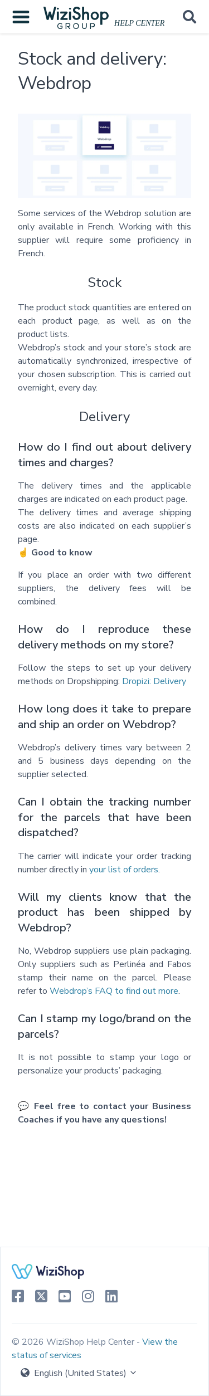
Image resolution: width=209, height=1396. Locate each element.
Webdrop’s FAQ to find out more (114, 991)
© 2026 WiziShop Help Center (74, 1342)
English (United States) (79, 1373)
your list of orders (123, 869)
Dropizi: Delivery (154, 681)
